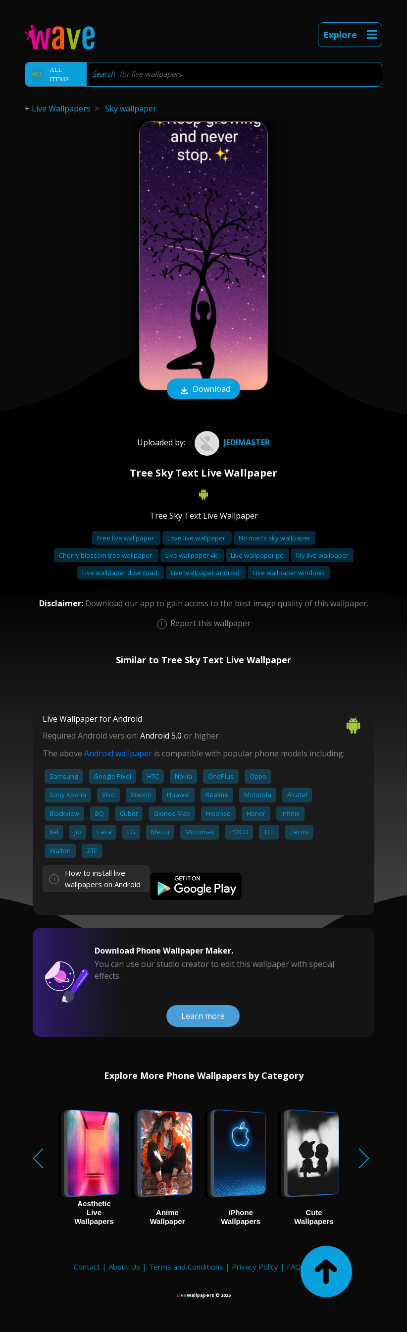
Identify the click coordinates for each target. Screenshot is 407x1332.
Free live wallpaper (126, 537)
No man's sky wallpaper (274, 537)
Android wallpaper (118, 753)
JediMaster (231, 442)
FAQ (294, 1267)
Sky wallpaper (130, 108)
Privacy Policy (255, 1267)
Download (203, 389)
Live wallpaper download (120, 572)
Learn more (203, 1016)
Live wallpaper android (206, 572)
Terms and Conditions (186, 1267)
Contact (87, 1267)
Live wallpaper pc (257, 555)
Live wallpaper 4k (192, 555)
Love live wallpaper (197, 537)
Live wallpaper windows (289, 572)
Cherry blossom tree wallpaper (106, 555)
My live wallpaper (322, 555)
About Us (124, 1267)
